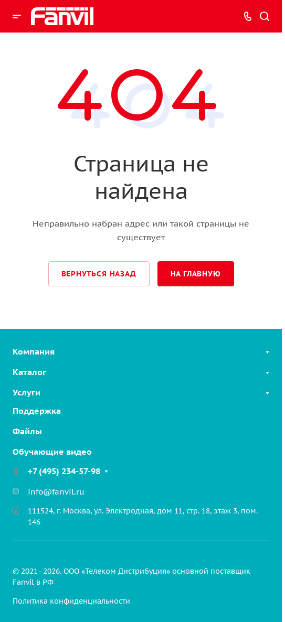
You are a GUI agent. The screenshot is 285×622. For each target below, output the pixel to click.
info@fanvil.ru (56, 492)
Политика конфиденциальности (71, 601)
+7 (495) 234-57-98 (64, 471)
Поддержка (37, 410)
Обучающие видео (52, 451)
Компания (34, 351)
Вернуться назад (98, 273)
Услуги (26, 392)
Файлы (27, 431)
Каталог (29, 372)
